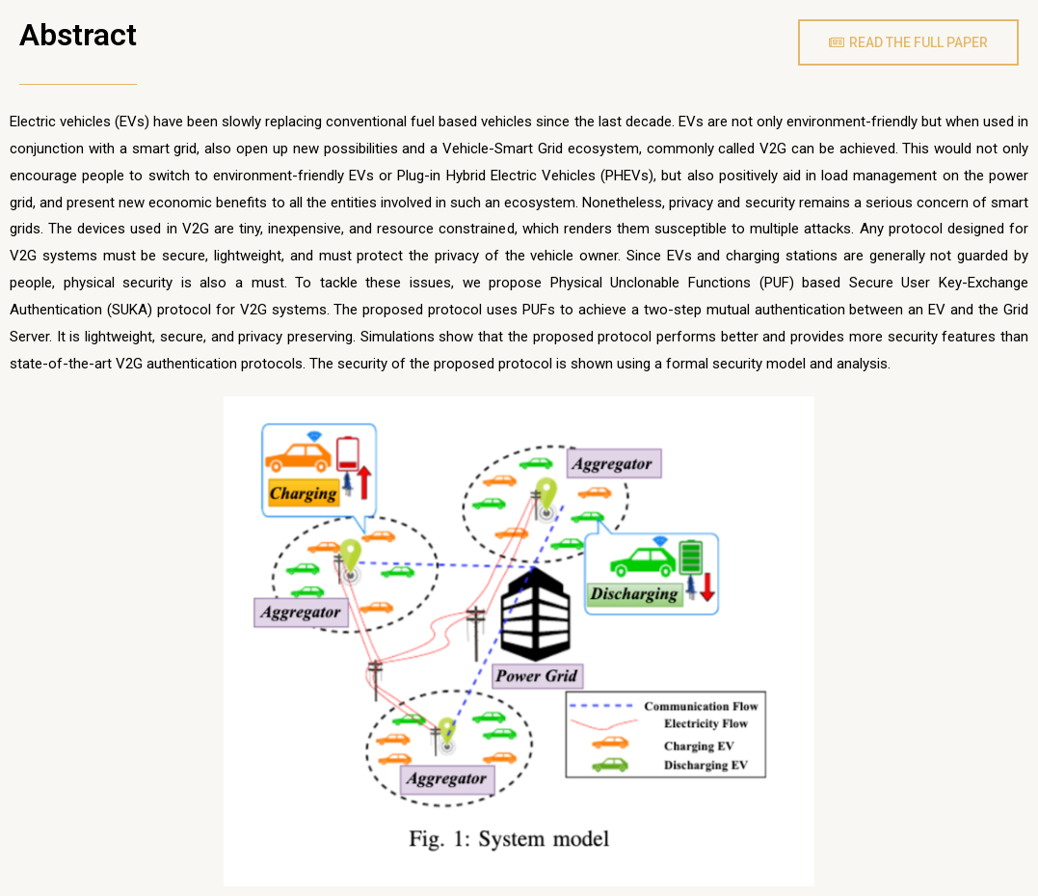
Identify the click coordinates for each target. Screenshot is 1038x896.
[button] (908, 42)
